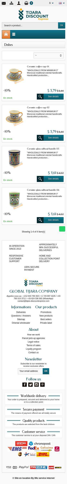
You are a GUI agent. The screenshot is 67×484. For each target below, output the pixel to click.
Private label (46, 323)
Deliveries (21, 312)
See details (48, 97)
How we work (33, 334)
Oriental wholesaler (21, 323)
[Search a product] (30, 25)
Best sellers (45, 319)
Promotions (46, 312)
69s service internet (44, 478)
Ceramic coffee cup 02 (38, 107)
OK (61, 25)
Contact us (33, 352)
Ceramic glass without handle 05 (43, 148)
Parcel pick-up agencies (33, 338)
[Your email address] (30, 371)
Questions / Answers (21, 316)
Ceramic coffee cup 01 (38, 66)
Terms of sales (33, 345)
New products (46, 316)
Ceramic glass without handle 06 (43, 190)
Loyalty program (33, 349)
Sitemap (21, 319)
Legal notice (33, 342)
